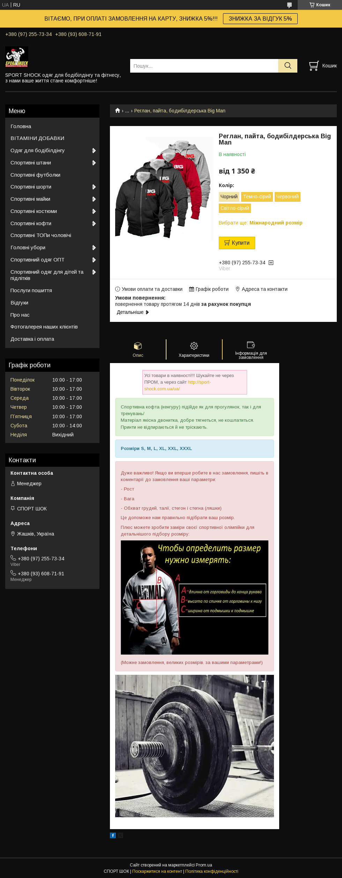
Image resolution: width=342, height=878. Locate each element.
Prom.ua (204, 865)
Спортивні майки (30, 199)
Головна (20, 126)
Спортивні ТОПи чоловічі (40, 235)
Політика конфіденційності (211, 871)
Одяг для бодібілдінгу (37, 150)
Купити (241, 243)
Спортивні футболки (35, 175)
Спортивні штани (30, 162)
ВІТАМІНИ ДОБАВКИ (37, 138)
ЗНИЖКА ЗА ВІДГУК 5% (260, 19)
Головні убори (27, 247)
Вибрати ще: (261, 223)
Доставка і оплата (32, 339)
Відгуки (19, 302)
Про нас (20, 315)
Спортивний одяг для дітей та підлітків (46, 275)
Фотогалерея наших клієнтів (44, 327)
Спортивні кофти (30, 223)
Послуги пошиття (31, 290)
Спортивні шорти (30, 187)
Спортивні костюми (33, 211)
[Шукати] (287, 66)
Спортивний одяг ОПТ (37, 260)
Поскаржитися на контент (157, 871)
